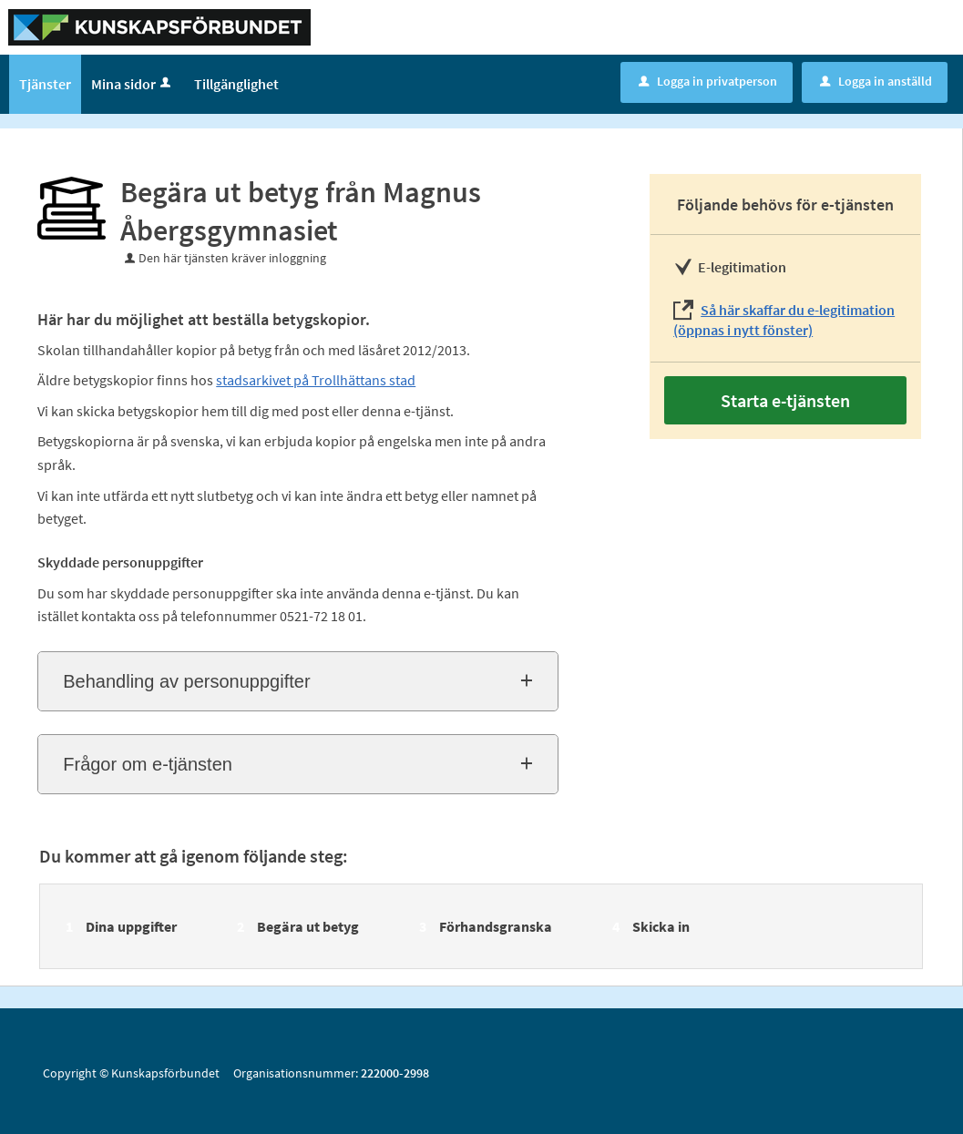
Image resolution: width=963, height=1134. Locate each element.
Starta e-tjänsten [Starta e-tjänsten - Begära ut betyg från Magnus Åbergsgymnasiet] (785, 400)
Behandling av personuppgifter (186, 681)
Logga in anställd (876, 81)
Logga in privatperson (708, 81)
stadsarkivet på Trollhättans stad (315, 380)
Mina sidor (132, 84)
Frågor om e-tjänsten (147, 764)
